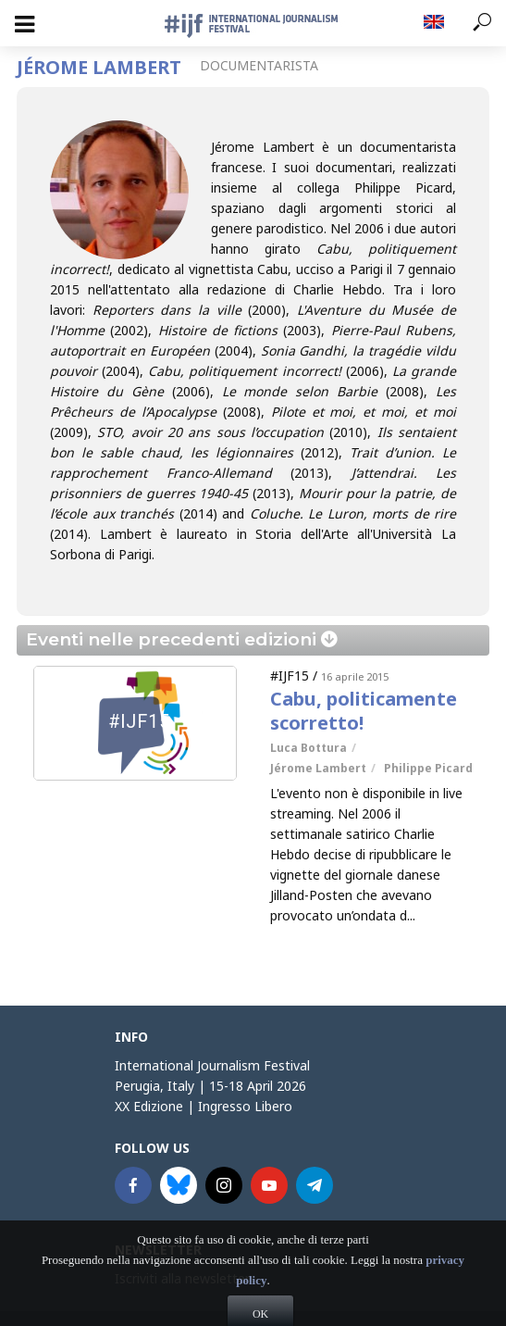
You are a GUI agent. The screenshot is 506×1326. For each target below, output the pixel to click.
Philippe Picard (428, 768)
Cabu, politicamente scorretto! (363, 711)
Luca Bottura (308, 748)
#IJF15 (289, 675)
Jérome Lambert (318, 768)
